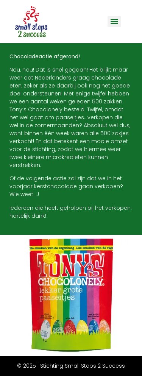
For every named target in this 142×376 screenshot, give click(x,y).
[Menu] (114, 21)
